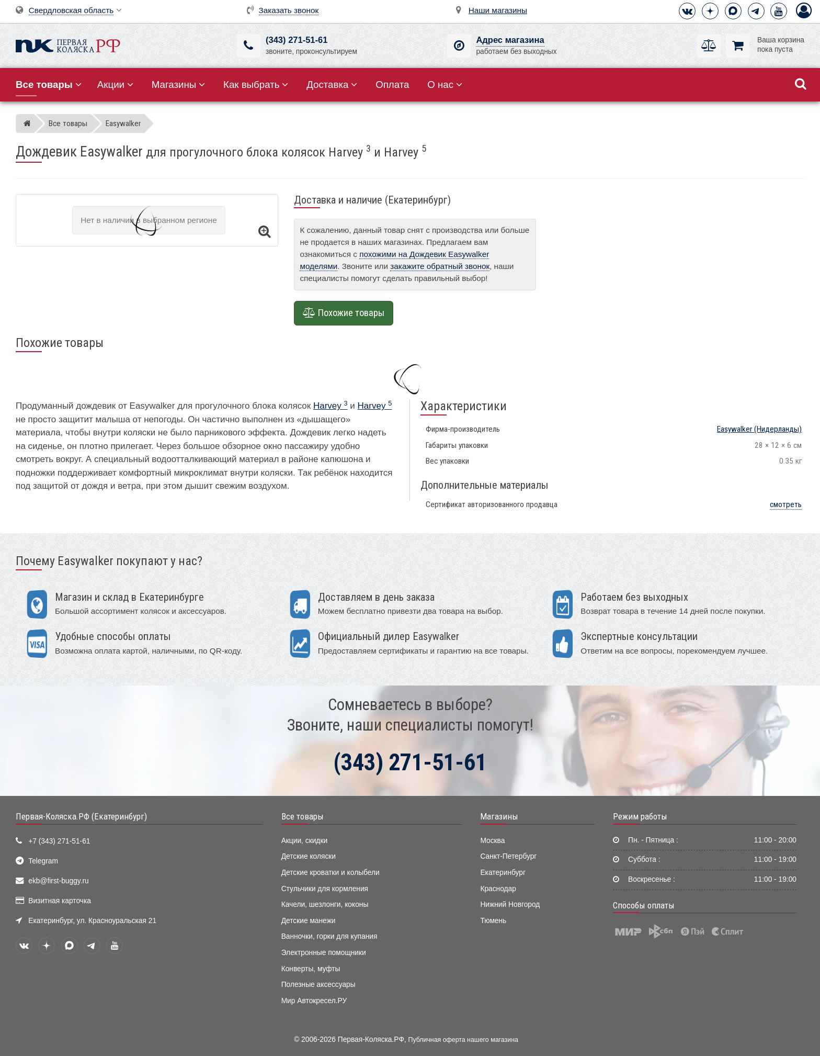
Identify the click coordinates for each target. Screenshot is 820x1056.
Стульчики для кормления (324, 889)
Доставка (331, 84)
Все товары (302, 816)
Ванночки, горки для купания (329, 936)
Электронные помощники (323, 953)
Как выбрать (255, 84)
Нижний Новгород (510, 904)
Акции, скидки (304, 841)
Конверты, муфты (310, 969)
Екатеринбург (503, 873)
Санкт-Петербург (508, 856)
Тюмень (493, 921)
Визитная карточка (59, 901)
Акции (115, 84)
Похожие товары (343, 313)
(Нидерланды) (759, 429)
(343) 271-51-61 (296, 40)
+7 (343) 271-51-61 (59, 841)
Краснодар (498, 889)
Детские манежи (308, 921)
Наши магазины (498, 10)
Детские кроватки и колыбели (330, 873)
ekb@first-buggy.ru (58, 881)
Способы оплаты (644, 905)
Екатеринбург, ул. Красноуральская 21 (92, 921)
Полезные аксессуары (318, 984)
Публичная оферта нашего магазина (463, 1039)
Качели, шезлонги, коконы (325, 904)
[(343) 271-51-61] (248, 46)
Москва (492, 841)
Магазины (179, 84)
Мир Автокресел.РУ (314, 1001)
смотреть (786, 504)
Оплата (392, 84)
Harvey (330, 406)
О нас (444, 84)
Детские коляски (308, 856)
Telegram (43, 861)
